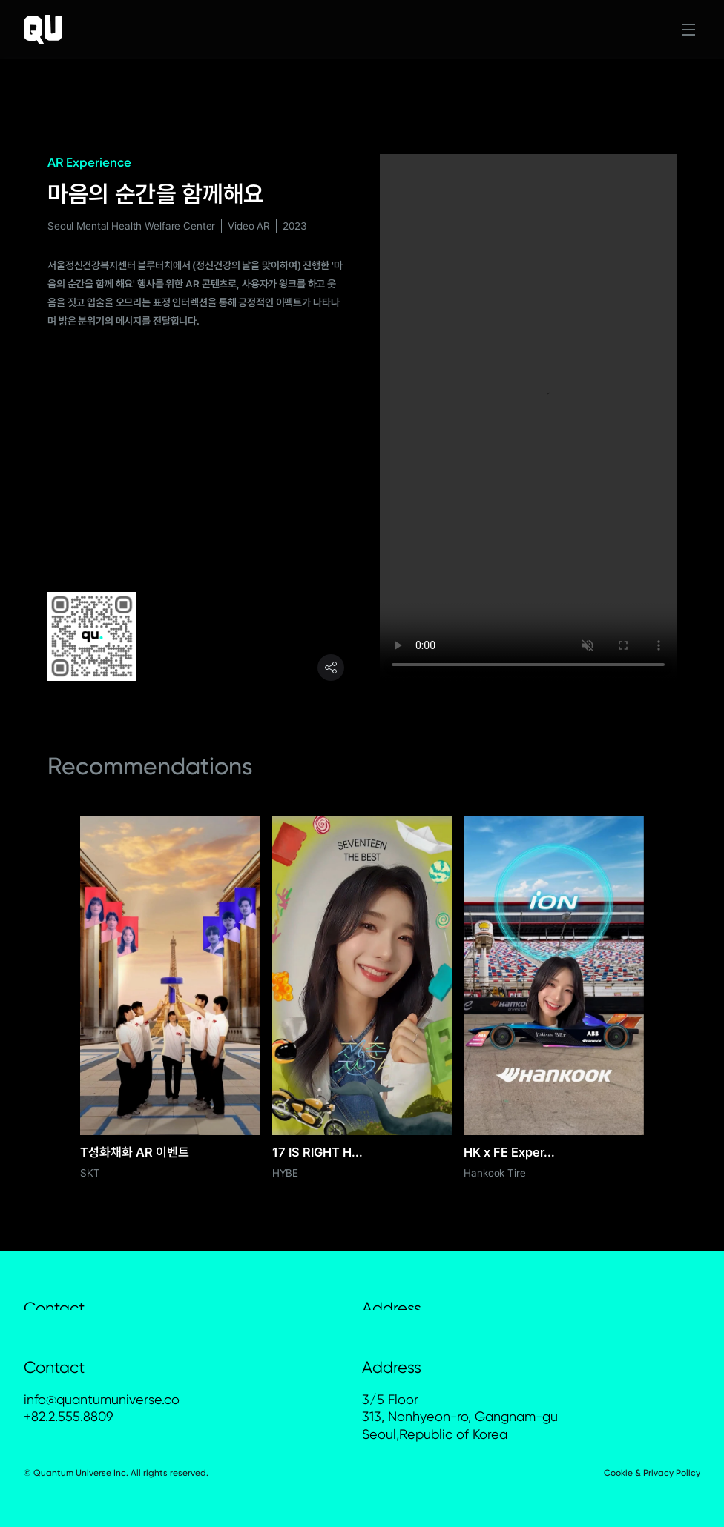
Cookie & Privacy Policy (652, 1473)
